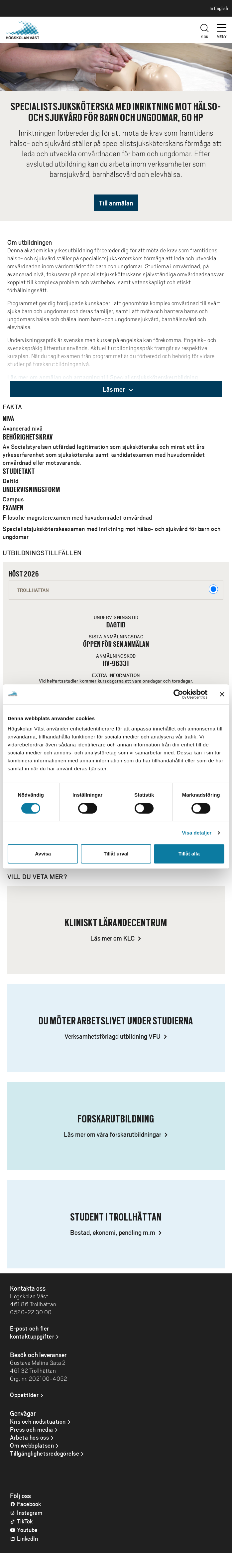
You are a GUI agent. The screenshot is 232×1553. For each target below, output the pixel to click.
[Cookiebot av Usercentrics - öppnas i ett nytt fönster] (178, 694)
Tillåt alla (189, 853)
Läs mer (118, 389)
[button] (222, 25)
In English (218, 8)
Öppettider (24, 1395)
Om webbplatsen (32, 1445)
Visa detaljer (196, 833)
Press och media (31, 1429)
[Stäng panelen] (222, 694)
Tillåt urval (116, 853)
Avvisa (43, 853)
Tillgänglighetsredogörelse (44, 1453)
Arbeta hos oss (29, 1437)
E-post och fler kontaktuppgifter (32, 1332)
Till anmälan (116, 202)
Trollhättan (117, 589)
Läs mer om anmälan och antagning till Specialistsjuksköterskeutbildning (102, 377)
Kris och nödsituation (38, 1421)
